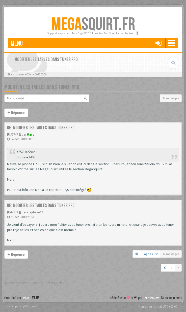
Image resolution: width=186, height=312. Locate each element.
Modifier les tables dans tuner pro (41, 87)
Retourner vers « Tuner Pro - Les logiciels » (34, 283)
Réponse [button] (16, 113)
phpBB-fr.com (28, 306)
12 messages (171, 98)
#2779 (14, 212)
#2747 (14, 134)
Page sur (150, 254)
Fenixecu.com (151, 298)
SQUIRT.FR (93, 24)
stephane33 (35, 212)
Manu (30, 134)
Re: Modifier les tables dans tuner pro (40, 128)
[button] (165, 268)
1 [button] (171, 268)
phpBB (26, 298)
